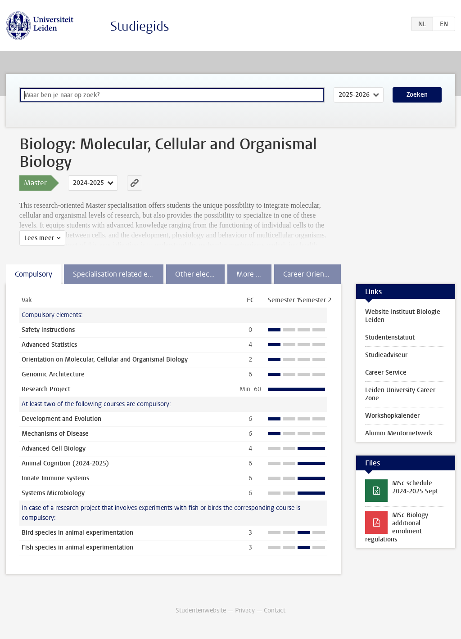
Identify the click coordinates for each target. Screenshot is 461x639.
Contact (274, 610)
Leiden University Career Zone (400, 394)
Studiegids (139, 26)
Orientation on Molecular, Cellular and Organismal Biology (105, 359)
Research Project (46, 389)
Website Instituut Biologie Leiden (402, 316)
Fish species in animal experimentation (77, 547)
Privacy (245, 610)
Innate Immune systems (55, 478)
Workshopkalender (392, 415)
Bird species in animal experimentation (77, 532)
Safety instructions (48, 330)
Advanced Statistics (49, 344)
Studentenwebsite (201, 610)
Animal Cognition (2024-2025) (65, 463)
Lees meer (39, 238)
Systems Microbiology (53, 493)
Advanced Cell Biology (54, 448)
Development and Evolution (61, 419)
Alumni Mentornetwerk (399, 433)
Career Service (386, 372)
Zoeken (417, 94)
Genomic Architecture (53, 374)
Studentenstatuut (390, 337)
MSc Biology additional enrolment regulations (396, 527)
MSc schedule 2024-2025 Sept (415, 487)
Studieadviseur (386, 355)
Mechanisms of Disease (55, 433)
